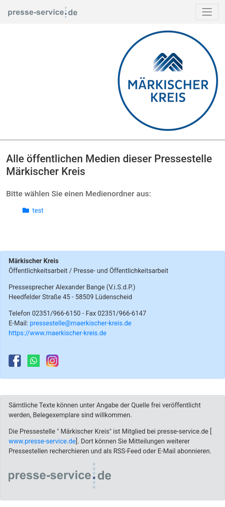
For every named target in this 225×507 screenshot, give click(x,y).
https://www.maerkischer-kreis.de (57, 333)
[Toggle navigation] (207, 12)
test (32, 210)
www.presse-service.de (42, 441)
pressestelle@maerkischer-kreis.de (81, 323)
